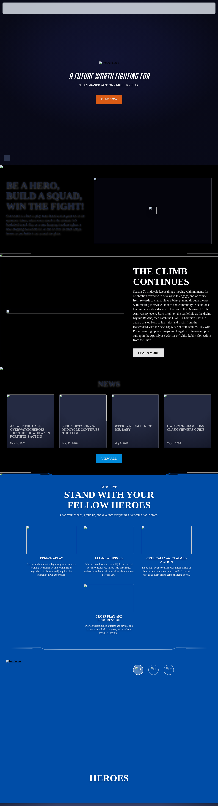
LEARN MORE (149, 353)
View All (109, 458)
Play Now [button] (109, 99)
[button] (206, 8)
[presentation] (12, 8)
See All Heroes (151, 680)
